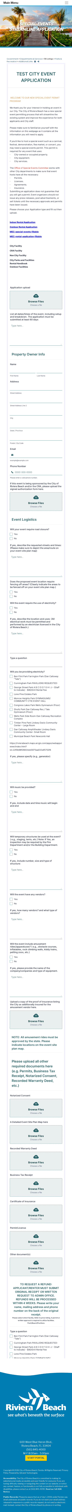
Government (12, 59)
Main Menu (10, 2)
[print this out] (34, 61)
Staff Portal (36, 1458)
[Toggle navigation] (67, 2)
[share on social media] (37, 61)
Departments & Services (31, 59)
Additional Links (26, 61)
